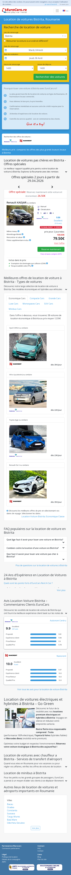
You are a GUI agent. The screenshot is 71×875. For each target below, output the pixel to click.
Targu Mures (13, 816)
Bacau (10, 804)
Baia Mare (12, 819)
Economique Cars (17, 298)
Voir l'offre (59, 243)
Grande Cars (55, 298)
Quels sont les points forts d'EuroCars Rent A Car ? (28, 583)
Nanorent (61, 656)
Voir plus (61, 590)
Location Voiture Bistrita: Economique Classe (42, 516)
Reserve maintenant (51, 249)
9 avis (16, 664)
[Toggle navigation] (57, 10)
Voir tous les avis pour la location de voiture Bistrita (42, 689)
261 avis (15, 629)
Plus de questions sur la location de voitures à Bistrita (41, 565)
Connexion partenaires (11, 848)
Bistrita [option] (8, 36)
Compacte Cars (37, 298)
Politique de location (10, 857)
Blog (39, 857)
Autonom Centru (58, 620)
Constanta (12, 810)
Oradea (10, 807)
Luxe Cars (13, 303)
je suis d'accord (51, 4)
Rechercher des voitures (50, 77)
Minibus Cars (15, 309)
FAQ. (39, 848)
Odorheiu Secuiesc (16, 822)
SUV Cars (48, 303)
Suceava (11, 813)
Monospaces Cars (31, 303)
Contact (40, 851)
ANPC (4, 862)
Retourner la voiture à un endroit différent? (27, 40)
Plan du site (41, 859)
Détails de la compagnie (11, 859)
